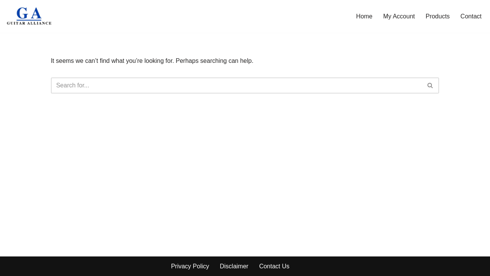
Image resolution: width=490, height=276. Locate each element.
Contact (471, 16)
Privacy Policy (190, 266)
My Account (399, 16)
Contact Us (274, 266)
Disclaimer (234, 266)
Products (438, 16)
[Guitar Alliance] (30, 16)
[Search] (236, 85)
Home (364, 16)
